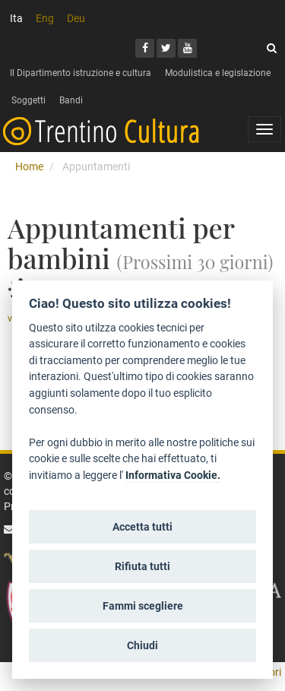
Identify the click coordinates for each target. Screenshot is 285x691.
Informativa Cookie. (172, 475)
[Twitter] (166, 48)
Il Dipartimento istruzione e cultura (80, 73)
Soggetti (28, 100)
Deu (76, 18)
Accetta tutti (142, 527)
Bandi (71, 100)
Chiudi (142, 645)
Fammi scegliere (143, 606)
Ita (16, 18)
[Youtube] (187, 48)
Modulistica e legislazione (218, 73)
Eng (45, 18)
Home (29, 166)
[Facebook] (144, 48)
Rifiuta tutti (142, 566)
